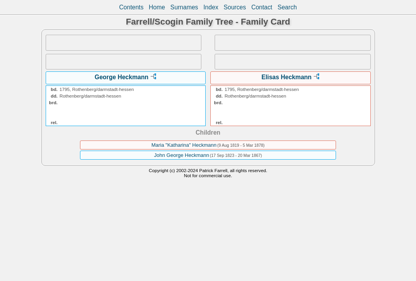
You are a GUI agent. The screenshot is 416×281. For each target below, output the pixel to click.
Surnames (184, 7)
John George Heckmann (181, 155)
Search (287, 7)
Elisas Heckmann (286, 77)
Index (210, 7)
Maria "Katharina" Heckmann (184, 145)
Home (157, 7)
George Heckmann (122, 77)
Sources (235, 7)
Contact (261, 7)
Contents (131, 7)
